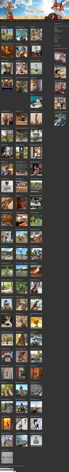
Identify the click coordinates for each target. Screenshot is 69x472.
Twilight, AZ (32, 26)
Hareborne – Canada (20, 212)
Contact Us (60, 20)
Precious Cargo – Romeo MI (22, 262)
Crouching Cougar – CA (35, 348)
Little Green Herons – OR (6, 279)
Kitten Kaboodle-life (58, 65)
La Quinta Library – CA (21, 433)
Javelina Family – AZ (34, 279)
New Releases (57, 37)
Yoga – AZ (32, 94)
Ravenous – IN (19, 111)
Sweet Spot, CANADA (35, 60)
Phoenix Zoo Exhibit (58, 96)
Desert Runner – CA (20, 365)
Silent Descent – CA (34, 382)
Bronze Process (43, 20)
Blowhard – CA (4, 161)
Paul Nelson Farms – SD (21, 229)
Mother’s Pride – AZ (20, 296)
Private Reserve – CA (35, 296)
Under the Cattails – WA (21, 416)
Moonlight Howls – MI (20, 246)
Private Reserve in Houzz (6, 212)
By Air (55, 38)
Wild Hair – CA (4, 382)
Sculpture (11, 20)
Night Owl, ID (4, 26)
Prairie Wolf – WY (5, 178)
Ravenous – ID (19, 195)
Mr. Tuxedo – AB (33, 262)
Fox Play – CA (33, 365)
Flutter (55, 28)
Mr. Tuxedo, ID (19, 43)
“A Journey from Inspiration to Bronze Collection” (60, 112)
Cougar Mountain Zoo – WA (36, 433)
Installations (18, 20)
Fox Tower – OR (4, 449)
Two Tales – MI (4, 246)
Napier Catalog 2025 (59, 80)
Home (5, 20)
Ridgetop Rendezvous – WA (22, 128)
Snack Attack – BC (5, 416)
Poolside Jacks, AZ (20, 26)
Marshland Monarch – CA (35, 161)
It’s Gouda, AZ (19, 60)
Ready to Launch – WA (21, 348)
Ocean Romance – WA (35, 416)
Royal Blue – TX (4, 144)
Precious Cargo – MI (34, 229)
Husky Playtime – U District (36, 195)
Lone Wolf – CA (19, 313)
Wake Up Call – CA (20, 331)
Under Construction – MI (35, 178)
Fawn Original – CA (5, 313)
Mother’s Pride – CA (5, 365)
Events (35, 20)
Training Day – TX (20, 178)
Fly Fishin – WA (19, 279)
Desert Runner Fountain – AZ (7, 296)
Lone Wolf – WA (33, 331)
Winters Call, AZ (4, 60)
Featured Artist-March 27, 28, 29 (60, 49)
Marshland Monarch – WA (36, 144)
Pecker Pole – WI (5, 128)
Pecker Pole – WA (20, 144)
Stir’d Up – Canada (34, 212)
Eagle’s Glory (57, 31)
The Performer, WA (34, 43)
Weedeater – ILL (34, 128)
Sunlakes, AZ (33, 77)
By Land (56, 39)
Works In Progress (27, 20)
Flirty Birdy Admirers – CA (6, 331)
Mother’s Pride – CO (20, 399)
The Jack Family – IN (35, 111)
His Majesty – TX (5, 195)
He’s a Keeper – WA (5, 348)
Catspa (56, 29)
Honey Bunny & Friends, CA (7, 43)
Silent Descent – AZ (34, 399)
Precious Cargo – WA (6, 399)
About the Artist (52, 20)
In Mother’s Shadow (58, 30)
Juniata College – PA (5, 433)
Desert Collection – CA (21, 161)
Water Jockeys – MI (34, 246)
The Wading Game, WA (6, 77)
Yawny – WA (4, 229)
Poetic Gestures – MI (5, 262)
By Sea (56, 41)
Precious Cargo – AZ (5, 111)
